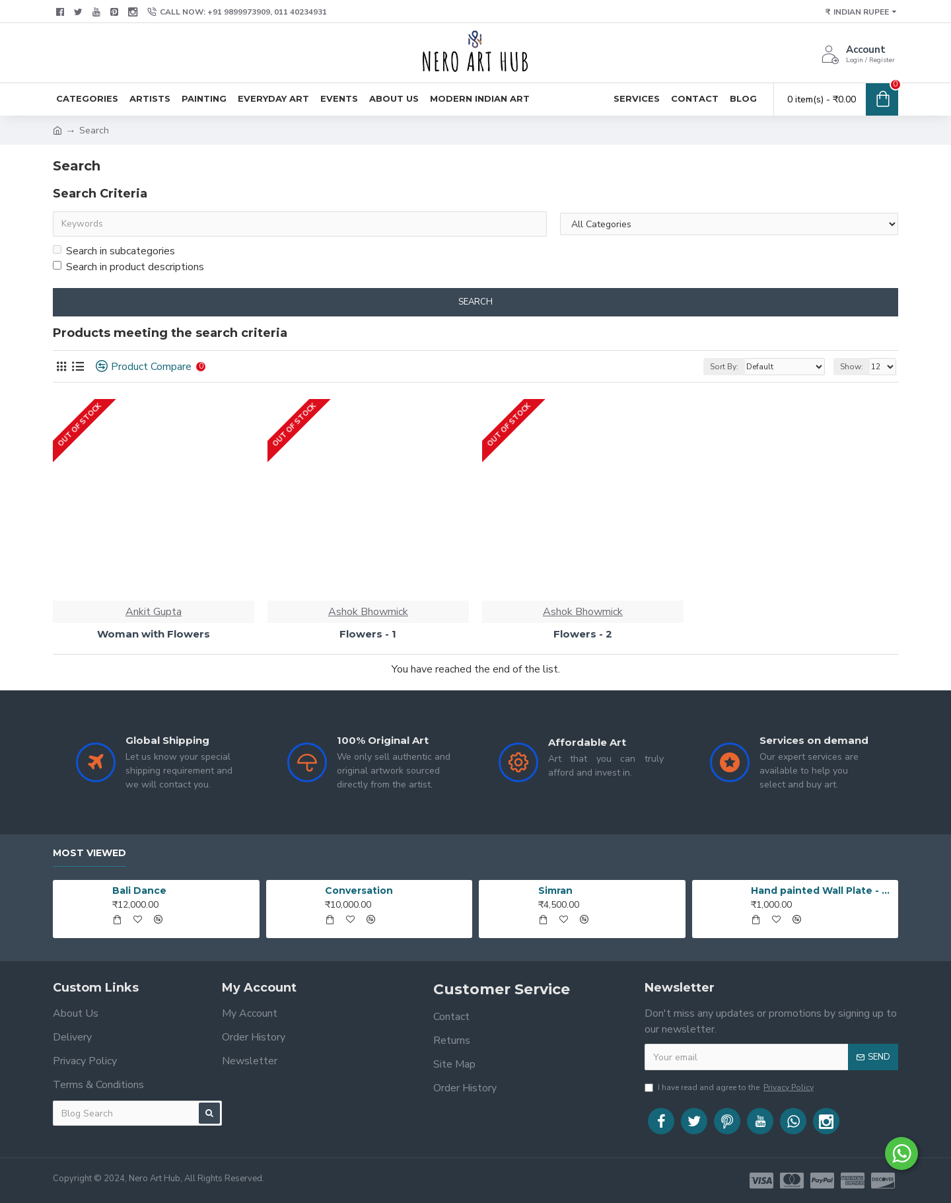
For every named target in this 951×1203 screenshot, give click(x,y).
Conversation (359, 890)
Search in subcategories (114, 251)
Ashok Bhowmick (368, 611)
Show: (851, 366)
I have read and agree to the (730, 1087)
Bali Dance (139, 890)
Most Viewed (89, 853)
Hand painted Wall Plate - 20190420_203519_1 (822, 890)
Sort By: (724, 366)
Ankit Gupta (153, 611)
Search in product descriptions (128, 267)
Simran (555, 890)
